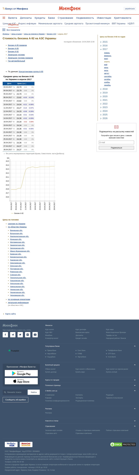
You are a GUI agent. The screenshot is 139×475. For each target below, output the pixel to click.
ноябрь (107, 82)
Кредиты (40, 17)
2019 (105, 92)
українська (130, 9)
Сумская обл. (15, 275)
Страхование (65, 17)
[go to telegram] (12, 334)
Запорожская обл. (17, 248)
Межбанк (48, 335)
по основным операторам (19, 299)
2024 (105, 111)
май (105, 65)
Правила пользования (114, 398)
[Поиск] (34, 392)
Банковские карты (82, 332)
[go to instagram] (27, 334)
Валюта (12, 17)
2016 (105, 45)
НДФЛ (131, 23)
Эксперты (79, 398)
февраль (107, 56)
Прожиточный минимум (97, 23)
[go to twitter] (20, 334)
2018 (105, 89)
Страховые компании (84, 433)
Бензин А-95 (13, 48)
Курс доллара (81, 329)
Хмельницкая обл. (17, 287)
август (106, 73)
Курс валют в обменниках (85, 369)
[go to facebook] (5, 334)
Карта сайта (10, 314)
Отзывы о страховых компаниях (88, 430)
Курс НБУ (48, 332)
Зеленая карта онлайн (53, 430)
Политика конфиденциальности (57, 401)
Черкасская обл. (16, 289)
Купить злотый (111, 372)
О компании (49, 395)
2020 (105, 96)
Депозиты (26, 17)
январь (107, 53)
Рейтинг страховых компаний (117, 430)
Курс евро (110, 329)
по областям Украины (17, 227)
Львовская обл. (16, 260)
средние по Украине (16, 224)
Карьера (48, 398)
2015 (105, 42)
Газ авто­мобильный (16, 61)
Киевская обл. (15, 254)
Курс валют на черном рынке (117, 369)
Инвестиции (104, 17)
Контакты (79, 395)
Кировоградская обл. (18, 257)
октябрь (107, 79)
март (106, 59)
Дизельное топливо (16, 55)
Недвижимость (85, 17)
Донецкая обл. (16, 239)
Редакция (109, 395)
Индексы (13, 24)
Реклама (48, 413)
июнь (106, 68)
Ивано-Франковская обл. (20, 251)
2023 (105, 107)
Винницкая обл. (16, 230)
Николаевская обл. (17, 263)
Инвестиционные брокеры (116, 332)
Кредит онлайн (81, 338)
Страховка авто (51, 433)
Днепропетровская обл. (19, 236)
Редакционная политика (85, 401)
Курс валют (49, 329)
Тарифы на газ (111, 335)
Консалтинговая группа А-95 (31, 71)
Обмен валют (50, 369)
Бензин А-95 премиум (17, 45)
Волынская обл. (16, 233)
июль (106, 70)
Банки (51, 17)
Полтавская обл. (16, 269)
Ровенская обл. (16, 272)
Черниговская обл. (17, 292)
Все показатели (13, 30)
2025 (105, 114)
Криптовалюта (122, 17)
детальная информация (18, 302)
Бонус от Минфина (16, 8)
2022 (105, 103)
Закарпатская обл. (17, 245)
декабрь (107, 85)
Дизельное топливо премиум (20, 58)
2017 (105, 49)
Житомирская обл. (17, 242)
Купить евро (80, 372)
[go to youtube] (35, 334)
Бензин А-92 (13, 51)
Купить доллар (50, 372)
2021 (105, 100)
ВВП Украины (118, 23)
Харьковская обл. (17, 281)
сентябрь (107, 76)
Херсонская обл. (16, 283)
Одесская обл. (16, 266)
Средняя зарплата (73, 23)
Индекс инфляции (27, 23)
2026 (105, 118)
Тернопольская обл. (18, 278)
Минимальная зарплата (50, 23)
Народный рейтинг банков (116, 338)
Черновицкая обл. (17, 295)
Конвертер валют (51, 338)
